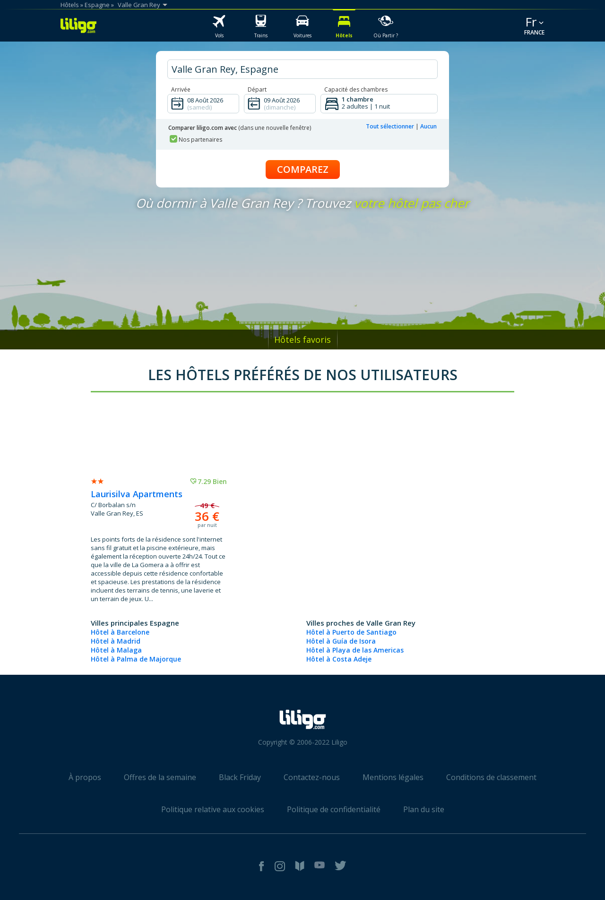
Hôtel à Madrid (115, 641)
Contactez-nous (312, 777)
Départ (257, 89)
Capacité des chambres (356, 89)
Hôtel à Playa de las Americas (355, 649)
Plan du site (423, 809)
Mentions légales (393, 777)
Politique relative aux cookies (212, 809)
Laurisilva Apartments (136, 494)
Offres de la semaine (160, 777)
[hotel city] (302, 69)
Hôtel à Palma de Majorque (136, 658)
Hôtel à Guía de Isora (341, 641)
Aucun (428, 126)
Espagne (97, 4)
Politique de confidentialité (333, 809)
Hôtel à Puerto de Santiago (351, 632)
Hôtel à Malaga (116, 649)
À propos (85, 777)
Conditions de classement (491, 777)
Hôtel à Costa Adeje (339, 658)
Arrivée (180, 89)
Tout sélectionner (390, 126)
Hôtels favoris (302, 339)
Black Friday (240, 777)
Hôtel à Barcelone (120, 632)
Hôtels (69, 4)
